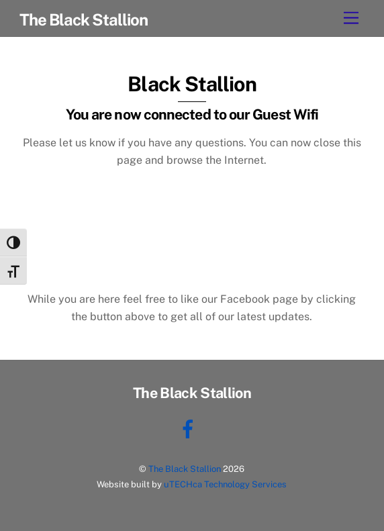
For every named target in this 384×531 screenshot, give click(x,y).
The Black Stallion (184, 469)
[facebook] (190, 428)
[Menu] (351, 18)
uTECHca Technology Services (225, 484)
